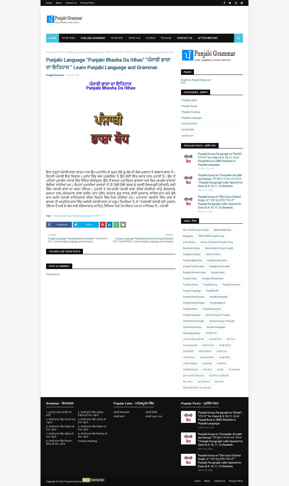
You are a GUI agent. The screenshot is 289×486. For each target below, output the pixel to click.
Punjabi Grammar (55, 75)
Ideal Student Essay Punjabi (219, 248)
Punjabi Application (192, 260)
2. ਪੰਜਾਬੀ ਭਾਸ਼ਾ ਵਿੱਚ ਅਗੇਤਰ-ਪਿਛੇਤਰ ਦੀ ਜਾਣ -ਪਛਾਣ (91, 414)
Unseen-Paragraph (215, 327)
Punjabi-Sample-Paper (194, 303)
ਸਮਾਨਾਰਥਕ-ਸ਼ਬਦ (190, 345)
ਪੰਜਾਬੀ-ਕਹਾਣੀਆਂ (190, 123)
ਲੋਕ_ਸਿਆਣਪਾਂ (204, 382)
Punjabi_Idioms (190, 284)
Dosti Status (189, 242)
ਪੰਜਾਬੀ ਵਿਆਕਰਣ (121, 412)
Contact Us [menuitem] (184, 38)
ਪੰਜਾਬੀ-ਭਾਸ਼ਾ (59, 52)
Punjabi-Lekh (212, 290)
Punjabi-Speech (217, 303)
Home (49, 3)
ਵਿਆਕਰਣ (219, 382)
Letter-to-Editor (213, 254)
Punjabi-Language (81, 216)
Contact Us (71, 3)
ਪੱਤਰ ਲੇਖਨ (207, 369)
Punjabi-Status (190, 309)
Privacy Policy (88, 3)
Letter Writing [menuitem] (208, 38)
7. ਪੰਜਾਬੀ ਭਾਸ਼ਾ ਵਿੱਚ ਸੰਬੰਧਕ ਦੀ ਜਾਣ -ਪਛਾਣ (60, 435)
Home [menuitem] (52, 38)
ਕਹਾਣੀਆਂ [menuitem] (150, 38)
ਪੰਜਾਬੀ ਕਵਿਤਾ (225, 345)
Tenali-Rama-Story (192, 327)
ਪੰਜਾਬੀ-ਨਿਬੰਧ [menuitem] (68, 38)
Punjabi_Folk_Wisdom (213, 278)
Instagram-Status (192, 254)
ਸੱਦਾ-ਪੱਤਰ (231, 339)
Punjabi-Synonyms (212, 309)
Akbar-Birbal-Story (222, 230)
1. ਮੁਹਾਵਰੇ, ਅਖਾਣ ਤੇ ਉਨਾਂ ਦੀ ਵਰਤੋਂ (59, 414)
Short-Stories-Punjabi (193, 321)
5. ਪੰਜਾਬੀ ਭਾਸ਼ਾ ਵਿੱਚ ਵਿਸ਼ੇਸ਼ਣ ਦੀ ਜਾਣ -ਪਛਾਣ (60, 428)
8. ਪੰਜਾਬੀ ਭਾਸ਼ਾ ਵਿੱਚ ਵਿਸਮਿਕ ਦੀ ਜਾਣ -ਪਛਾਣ (92, 435)
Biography (188, 236)
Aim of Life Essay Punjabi (196, 230)
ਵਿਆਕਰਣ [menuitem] (166, 38)
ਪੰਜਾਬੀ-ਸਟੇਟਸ (189, 357)
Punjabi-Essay (189, 106)
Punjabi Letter (189, 100)
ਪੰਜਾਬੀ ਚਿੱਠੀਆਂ (205, 351)
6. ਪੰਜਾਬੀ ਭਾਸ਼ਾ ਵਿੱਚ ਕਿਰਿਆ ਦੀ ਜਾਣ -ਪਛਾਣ (92, 428)
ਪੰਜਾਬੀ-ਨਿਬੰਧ (188, 129)
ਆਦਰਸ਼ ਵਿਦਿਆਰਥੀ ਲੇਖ (193, 339)
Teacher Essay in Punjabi (221, 321)
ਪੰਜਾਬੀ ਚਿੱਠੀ (188, 351)
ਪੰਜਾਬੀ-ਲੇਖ (221, 363)
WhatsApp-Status (192, 333)
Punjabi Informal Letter (194, 272)
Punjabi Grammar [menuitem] (93, 38)
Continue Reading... (88, 441)
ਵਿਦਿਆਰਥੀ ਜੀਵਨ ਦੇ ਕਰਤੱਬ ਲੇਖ (197, 388)
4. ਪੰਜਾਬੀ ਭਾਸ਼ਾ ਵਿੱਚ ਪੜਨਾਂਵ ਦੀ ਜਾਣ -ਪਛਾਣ (92, 421)
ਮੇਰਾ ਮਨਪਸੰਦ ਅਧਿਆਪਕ (193, 375)
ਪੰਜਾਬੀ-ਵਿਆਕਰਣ (190, 369)
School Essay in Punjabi (218, 315)
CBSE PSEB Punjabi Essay (211, 236)
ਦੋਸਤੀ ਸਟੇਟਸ (208, 345)
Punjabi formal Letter (219, 266)
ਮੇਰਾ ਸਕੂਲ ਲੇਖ (234, 369)
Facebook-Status (191, 248)
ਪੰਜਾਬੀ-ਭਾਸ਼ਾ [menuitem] (117, 38)
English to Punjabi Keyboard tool (196, 81)
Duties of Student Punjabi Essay (217, 242)
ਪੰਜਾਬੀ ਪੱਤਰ (221, 351)
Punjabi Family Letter (193, 266)
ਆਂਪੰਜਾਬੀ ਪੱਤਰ (215, 339)
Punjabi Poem (190, 278)
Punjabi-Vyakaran (192, 315)
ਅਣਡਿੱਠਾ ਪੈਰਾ (211, 333)
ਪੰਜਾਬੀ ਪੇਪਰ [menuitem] (134, 38)
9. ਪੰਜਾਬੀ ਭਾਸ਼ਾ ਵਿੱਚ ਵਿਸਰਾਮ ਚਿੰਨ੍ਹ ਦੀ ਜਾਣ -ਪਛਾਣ (59, 442)
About (59, 3)
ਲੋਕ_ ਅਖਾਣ (188, 382)
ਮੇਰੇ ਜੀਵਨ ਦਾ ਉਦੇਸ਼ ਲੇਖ (219, 375)
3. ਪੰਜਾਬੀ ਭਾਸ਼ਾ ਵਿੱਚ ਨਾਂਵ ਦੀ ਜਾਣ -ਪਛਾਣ (60, 421)
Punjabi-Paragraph (218, 297)
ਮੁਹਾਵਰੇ (220, 369)
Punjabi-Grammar (62, 216)
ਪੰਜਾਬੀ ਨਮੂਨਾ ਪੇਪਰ (153, 416)
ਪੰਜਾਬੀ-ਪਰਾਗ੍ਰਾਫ (190, 363)
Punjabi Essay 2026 (217, 260)
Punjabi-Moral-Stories (193, 297)
